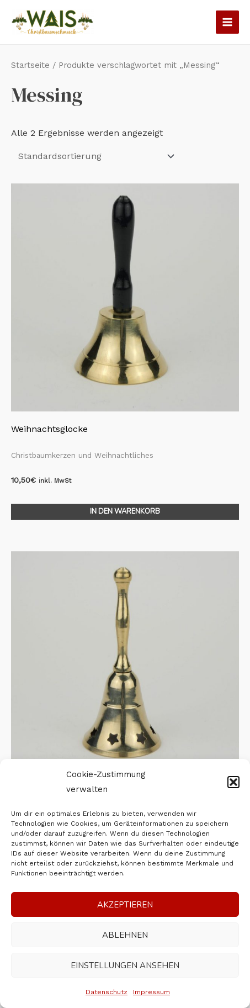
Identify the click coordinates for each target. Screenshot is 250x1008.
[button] (233, 782)
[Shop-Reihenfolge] (94, 156)
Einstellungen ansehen (125, 965)
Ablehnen (125, 935)
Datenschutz (106, 992)
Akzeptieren (125, 904)
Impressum (151, 992)
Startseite (30, 65)
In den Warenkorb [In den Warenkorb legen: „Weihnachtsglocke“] (125, 511)
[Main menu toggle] (227, 22)
